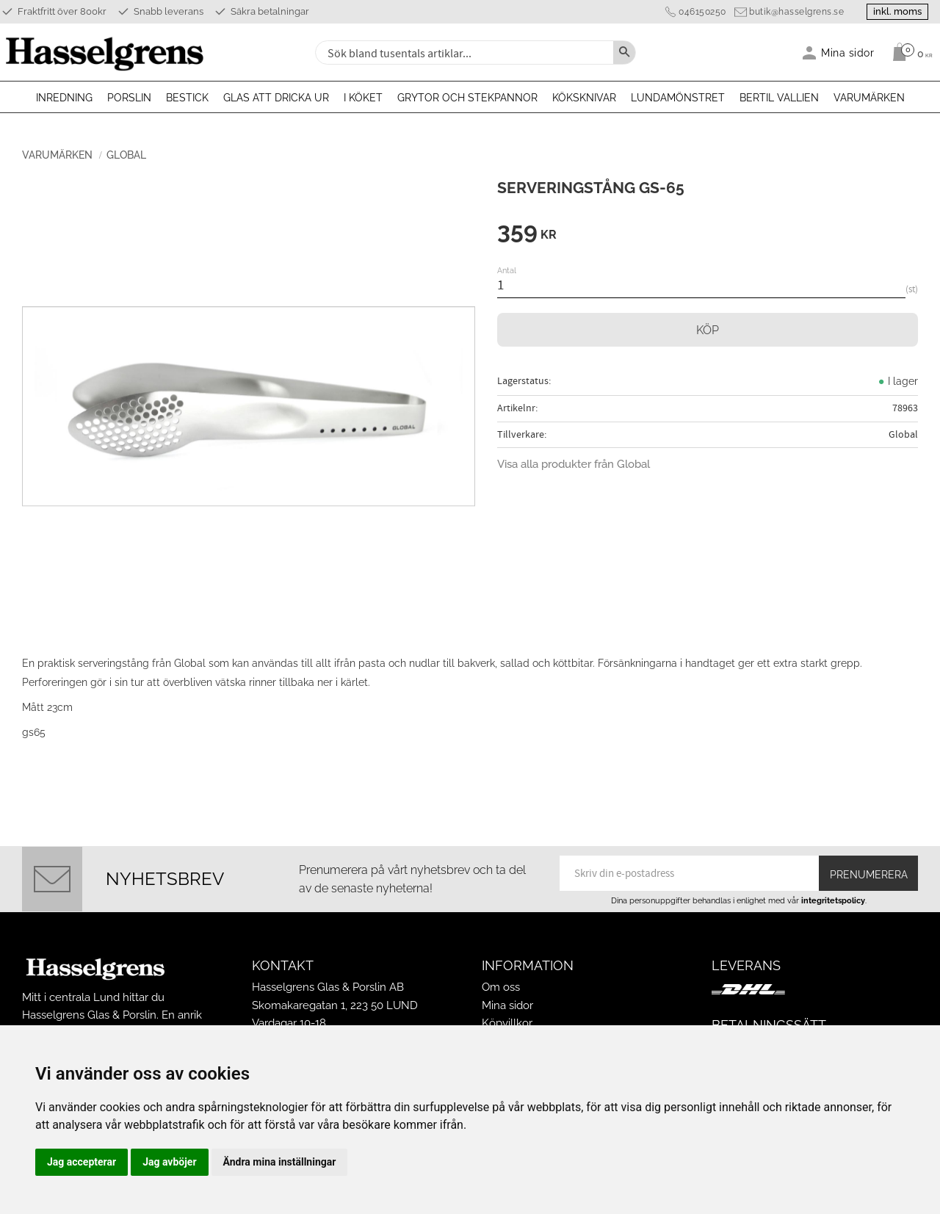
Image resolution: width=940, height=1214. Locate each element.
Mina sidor (507, 1005)
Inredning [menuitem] (64, 98)
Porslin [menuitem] (129, 98)
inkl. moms (897, 11)
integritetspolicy (833, 900)
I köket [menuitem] (363, 98)
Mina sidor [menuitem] (848, 52)
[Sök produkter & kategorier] (463, 52)
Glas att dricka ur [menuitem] (276, 98)
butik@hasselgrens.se (796, 12)
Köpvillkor (507, 1023)
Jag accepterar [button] (81, 1162)
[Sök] (624, 52)
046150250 (702, 12)
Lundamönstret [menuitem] (678, 98)
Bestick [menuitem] (187, 98)
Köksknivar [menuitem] (584, 98)
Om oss (501, 987)
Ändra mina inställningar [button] (279, 1162)
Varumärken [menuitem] (869, 98)
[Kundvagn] (909, 52)
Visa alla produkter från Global (573, 464)
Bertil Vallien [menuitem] (779, 98)
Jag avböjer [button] (169, 1162)
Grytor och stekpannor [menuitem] (467, 98)
